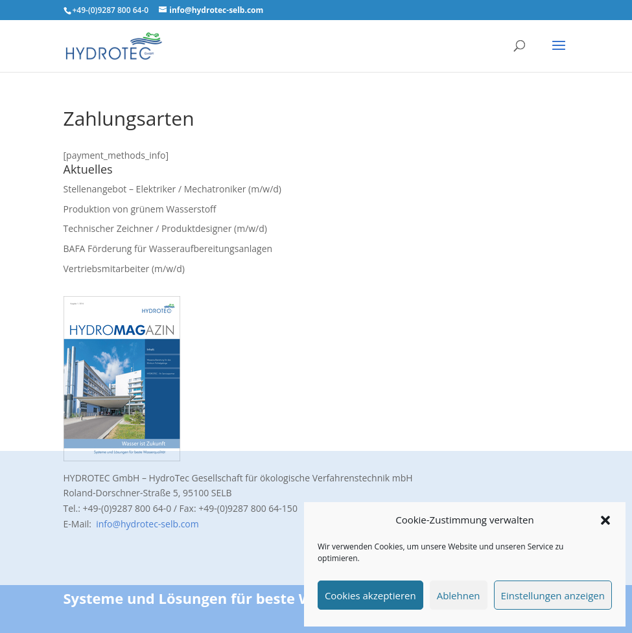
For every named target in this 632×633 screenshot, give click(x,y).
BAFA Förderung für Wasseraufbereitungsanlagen (168, 248)
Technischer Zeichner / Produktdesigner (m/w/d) (165, 228)
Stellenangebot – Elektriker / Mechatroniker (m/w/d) (173, 189)
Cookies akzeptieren (370, 595)
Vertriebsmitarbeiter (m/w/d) (124, 268)
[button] (605, 520)
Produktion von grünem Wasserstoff (140, 209)
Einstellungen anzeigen (553, 595)
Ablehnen (458, 595)
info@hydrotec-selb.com (146, 524)
